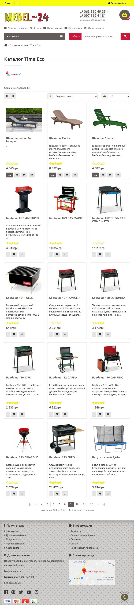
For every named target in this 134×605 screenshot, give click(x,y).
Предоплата (12, 539)
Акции (35, 28)
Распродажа (73, 28)
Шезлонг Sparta (103, 138)
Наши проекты (94, 28)
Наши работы (52, 28)
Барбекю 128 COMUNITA (108, 297)
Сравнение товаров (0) (17, 87)
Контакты (75, 531)
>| (104, 504)
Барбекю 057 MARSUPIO (22, 218)
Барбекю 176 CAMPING (107, 377)
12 (91, 504)
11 (84, 504)
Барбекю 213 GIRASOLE (22, 457)
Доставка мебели (15, 535)
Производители (19, 45)
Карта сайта (11, 547)
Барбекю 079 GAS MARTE (66, 218)
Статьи (73, 543)
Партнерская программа (83, 547)
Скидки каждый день (82, 535)
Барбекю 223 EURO (62, 457)
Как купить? (11, 531)
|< (30, 504)
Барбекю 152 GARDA (63, 377)
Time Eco (35, 45)
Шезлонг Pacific (60, 138)
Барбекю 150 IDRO (18, 377)
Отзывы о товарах (16, 28)
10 (77, 504)
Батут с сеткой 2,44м (106, 457)
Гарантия (75, 539)
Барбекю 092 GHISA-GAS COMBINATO (108, 219)
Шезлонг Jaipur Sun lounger (19, 140)
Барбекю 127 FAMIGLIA (64, 297)
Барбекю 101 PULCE (19, 297)
